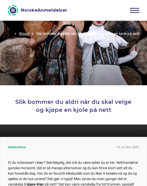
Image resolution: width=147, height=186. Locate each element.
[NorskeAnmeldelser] (37, 10)
